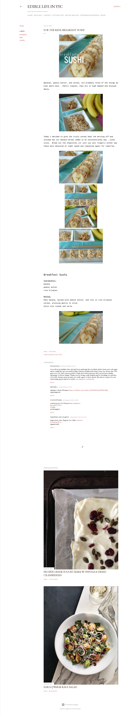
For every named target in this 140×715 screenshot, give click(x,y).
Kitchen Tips (58, 15)
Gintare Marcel (75, 709)
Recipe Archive (72, 15)
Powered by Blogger (70, 704)
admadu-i (53, 387)
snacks (22, 40)
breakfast (23, 35)
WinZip (52, 407)
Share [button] (22, 26)
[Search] (117, 6)
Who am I (38, 15)
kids (21, 37)
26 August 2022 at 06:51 (70, 400)
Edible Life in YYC (45, 6)
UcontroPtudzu (56, 400)
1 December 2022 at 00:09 (78, 417)
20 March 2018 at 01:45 (67, 366)
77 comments (53, 579)
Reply (52, 382)
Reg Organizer (75, 403)
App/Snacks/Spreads (89, 15)
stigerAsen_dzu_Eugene (59, 417)
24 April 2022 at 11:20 (65, 387)
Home (30, 15)
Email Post (52, 351)
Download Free (55, 422)
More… (103, 15)
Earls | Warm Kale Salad (60, 687)
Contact (47, 15)
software (79, 420)
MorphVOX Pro (56, 405)
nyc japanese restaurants (85, 379)
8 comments (53, 691)
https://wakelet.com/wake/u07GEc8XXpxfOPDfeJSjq (88, 390)
